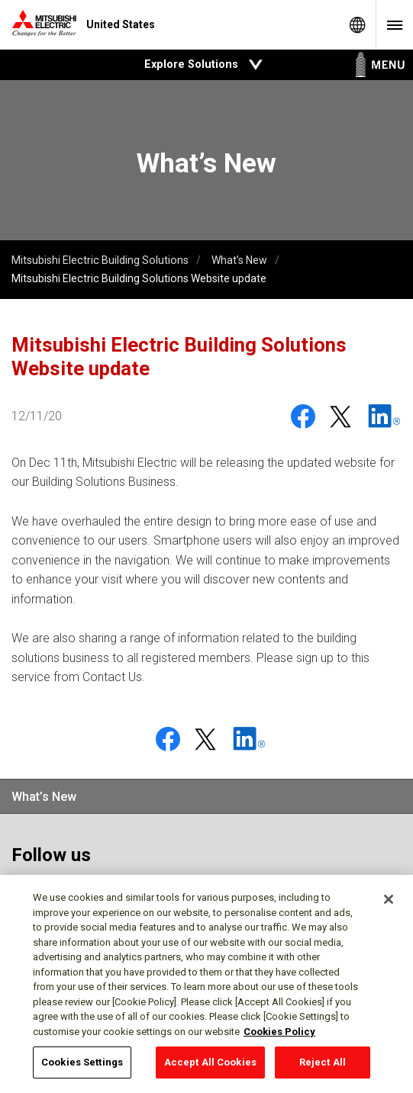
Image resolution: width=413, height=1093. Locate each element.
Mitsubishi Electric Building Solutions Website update (138, 278)
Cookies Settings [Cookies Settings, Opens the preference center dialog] (82, 1065)
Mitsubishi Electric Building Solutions (100, 260)
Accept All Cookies (210, 1065)
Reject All (322, 1065)
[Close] (388, 902)
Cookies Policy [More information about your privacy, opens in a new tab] (279, 1034)
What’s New (239, 260)
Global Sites (357, 25)
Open (256, 65)
